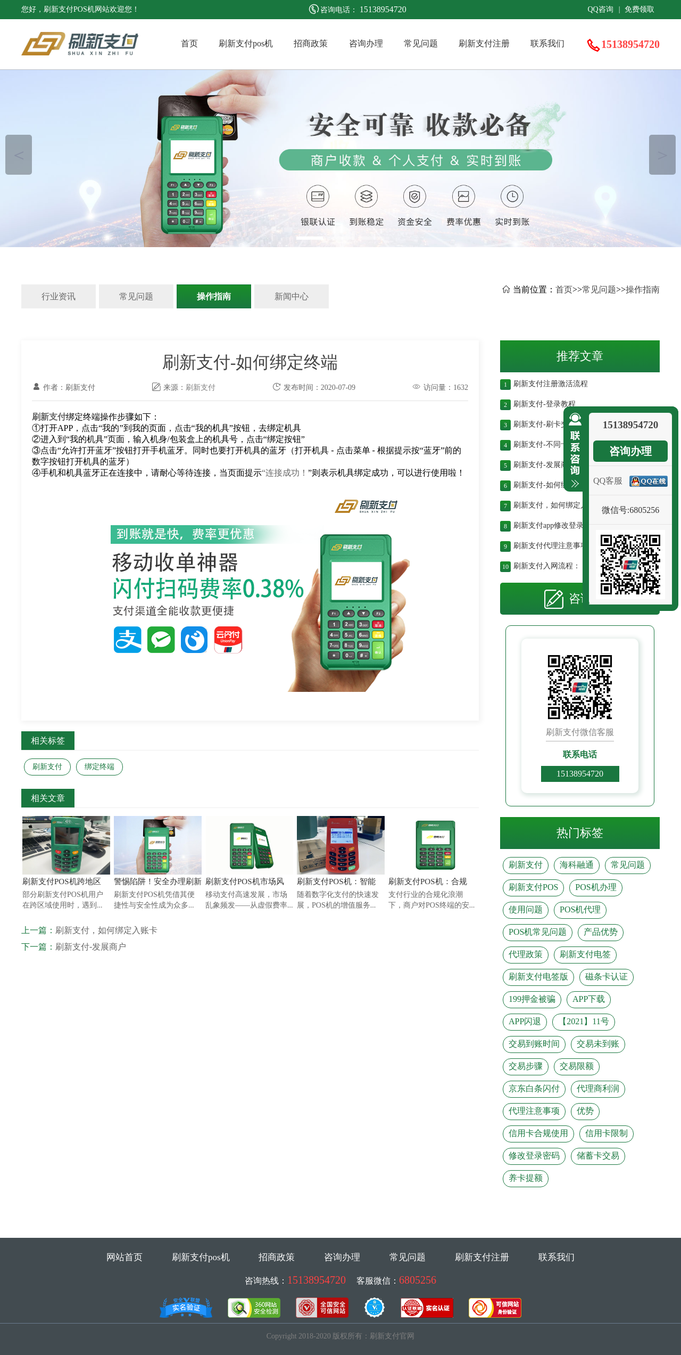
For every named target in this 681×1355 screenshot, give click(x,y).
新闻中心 (292, 296)
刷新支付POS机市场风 (244, 881)
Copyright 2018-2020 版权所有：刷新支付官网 (340, 1336)
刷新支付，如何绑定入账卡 (106, 930)
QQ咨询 (600, 9)
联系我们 (547, 43)
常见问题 (421, 43)
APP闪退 (525, 1021)
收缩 (573, 450)
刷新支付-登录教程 (544, 403)
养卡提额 (526, 1177)
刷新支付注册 (484, 43)
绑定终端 (99, 767)
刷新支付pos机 (246, 43)
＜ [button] (19, 154)
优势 (585, 1110)
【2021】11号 (583, 1021)
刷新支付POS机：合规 (427, 881)
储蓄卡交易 (598, 1155)
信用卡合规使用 (538, 1133)
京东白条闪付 (534, 1088)
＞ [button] (662, 154)
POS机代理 (580, 909)
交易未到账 (598, 1043)
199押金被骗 (532, 998)
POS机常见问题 (538, 931)
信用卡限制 (606, 1133)
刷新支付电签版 (538, 976)
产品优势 (601, 931)
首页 (189, 43)
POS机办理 (595, 887)
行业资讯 (58, 296)
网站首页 (124, 1257)
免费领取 (639, 9)
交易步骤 (526, 1066)
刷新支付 (200, 387)
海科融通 (577, 864)
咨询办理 (366, 43)
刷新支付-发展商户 (90, 946)
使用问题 (526, 909)
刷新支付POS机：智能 (336, 881)
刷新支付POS (533, 887)
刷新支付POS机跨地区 (61, 881)
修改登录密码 (534, 1155)
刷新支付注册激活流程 (550, 383)
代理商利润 (598, 1088)
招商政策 (311, 43)
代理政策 (526, 954)
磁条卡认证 (606, 976)
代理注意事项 (534, 1110)
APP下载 (588, 998)
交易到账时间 (534, 1043)
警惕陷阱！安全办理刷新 (158, 881)
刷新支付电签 (585, 954)
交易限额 (577, 1066)
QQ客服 (607, 480)
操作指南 (214, 296)
